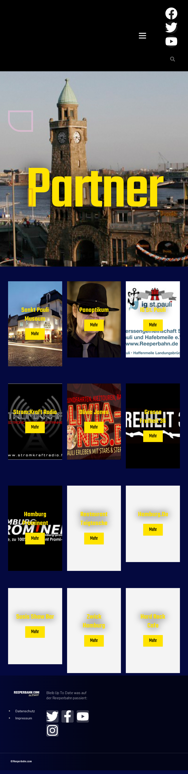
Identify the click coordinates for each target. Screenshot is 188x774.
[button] (172, 59)
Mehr (35, 334)
